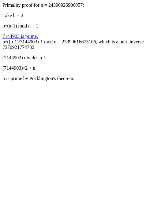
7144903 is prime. (20, 36)
